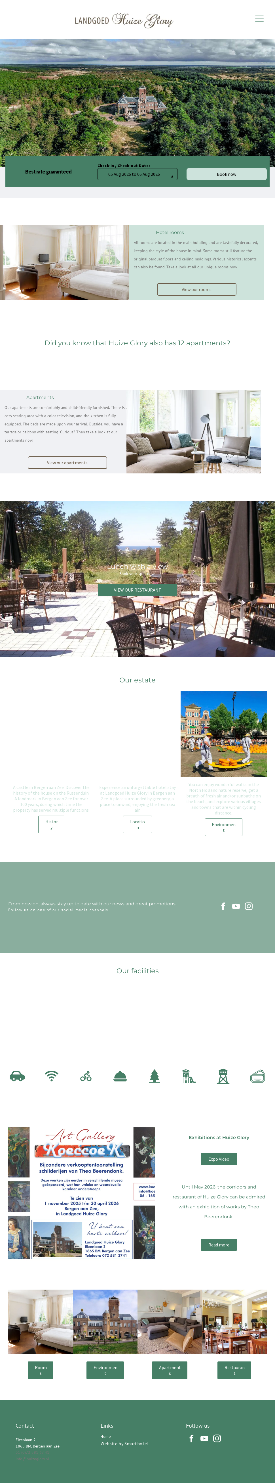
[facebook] (223, 907)
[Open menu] (259, 18)
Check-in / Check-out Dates (124, 165)
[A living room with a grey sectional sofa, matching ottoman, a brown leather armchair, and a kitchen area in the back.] (170, 1322)
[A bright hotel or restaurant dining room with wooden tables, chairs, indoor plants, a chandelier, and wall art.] (234, 1322)
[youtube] (236, 907)
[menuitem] (137, 1436)
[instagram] (249, 907)
